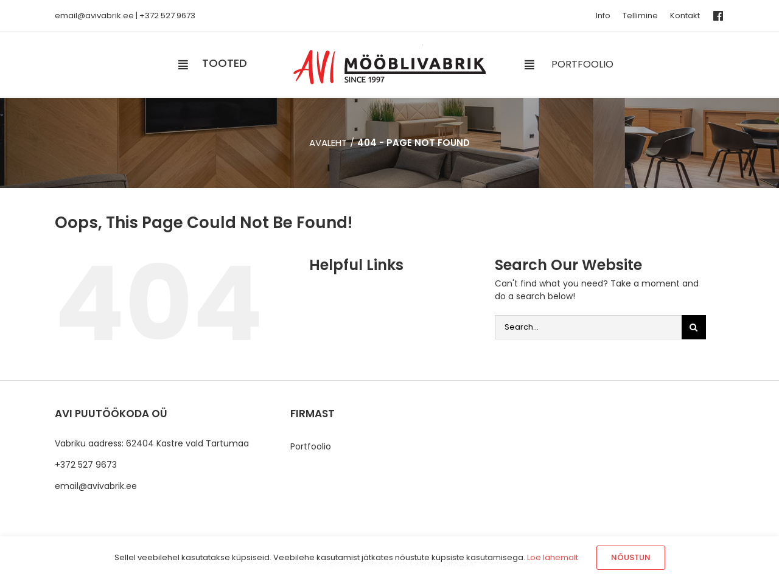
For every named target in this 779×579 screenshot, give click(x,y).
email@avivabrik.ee (96, 486)
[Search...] (588, 327)
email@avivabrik (88, 15)
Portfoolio (310, 446)
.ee (127, 15)
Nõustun (631, 557)
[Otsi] (694, 327)
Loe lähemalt (552, 557)
